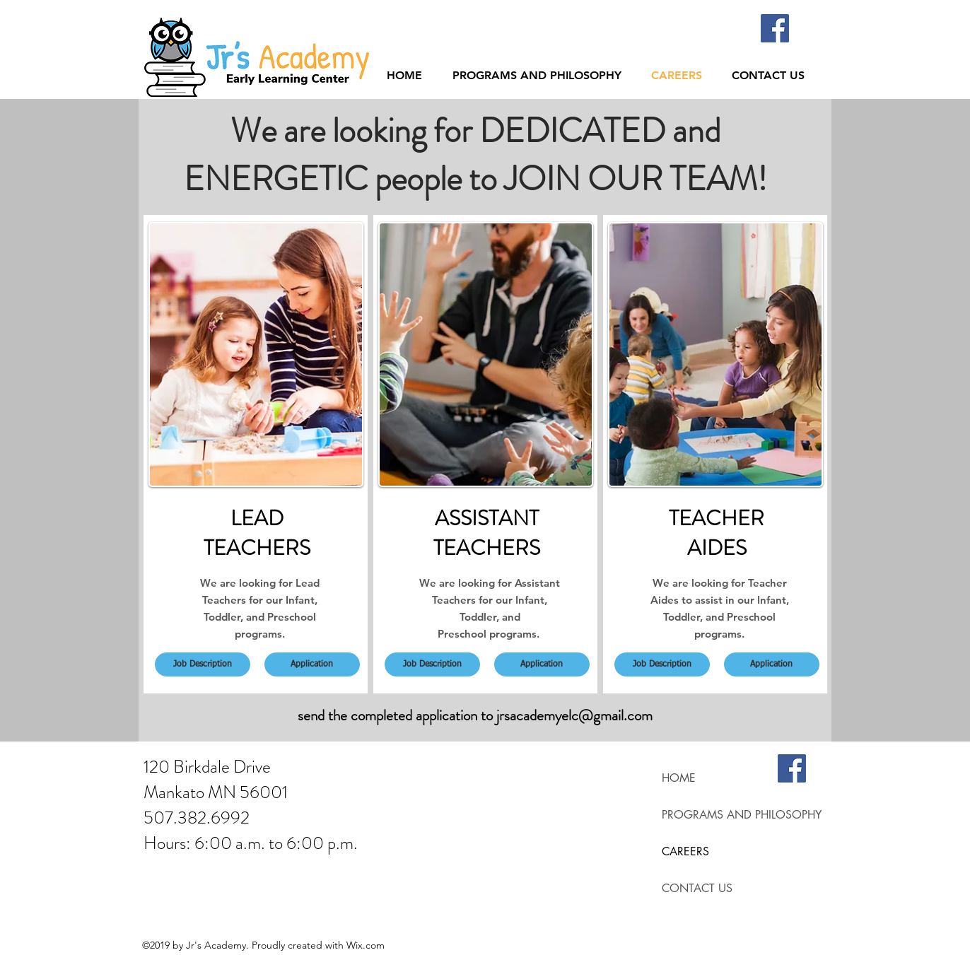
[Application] (312, 664)
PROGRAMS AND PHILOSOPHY (742, 814)
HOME (679, 778)
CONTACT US (697, 888)
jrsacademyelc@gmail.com (574, 715)
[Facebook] (775, 28)
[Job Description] (202, 664)
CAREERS (685, 851)
